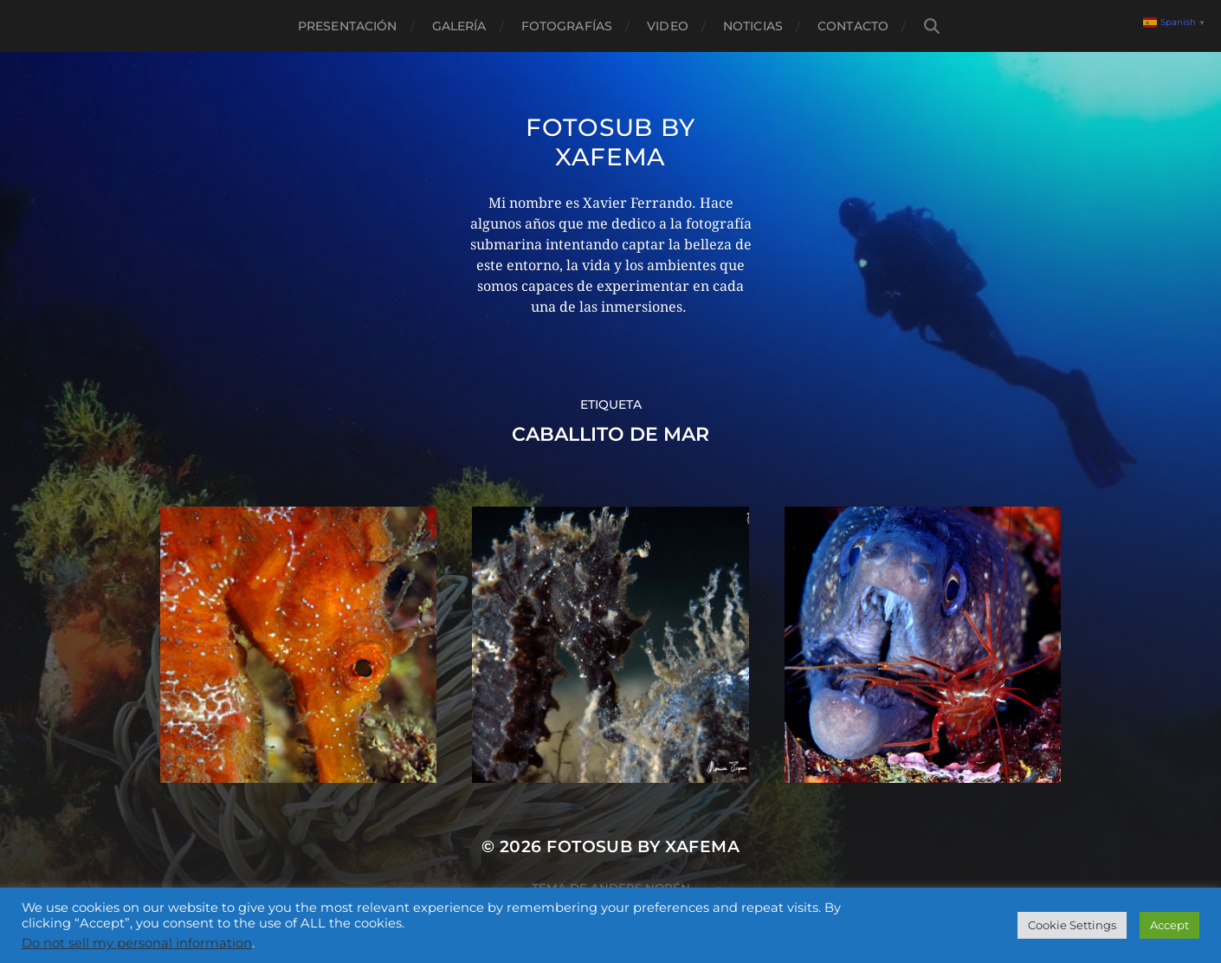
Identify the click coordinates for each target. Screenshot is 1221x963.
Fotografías (567, 26)
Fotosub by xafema (610, 142)
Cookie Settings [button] (1072, 925)
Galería (459, 26)
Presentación (347, 26)
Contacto (852, 26)
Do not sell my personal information (137, 943)
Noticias (753, 26)
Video (667, 26)
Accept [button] (1169, 925)
